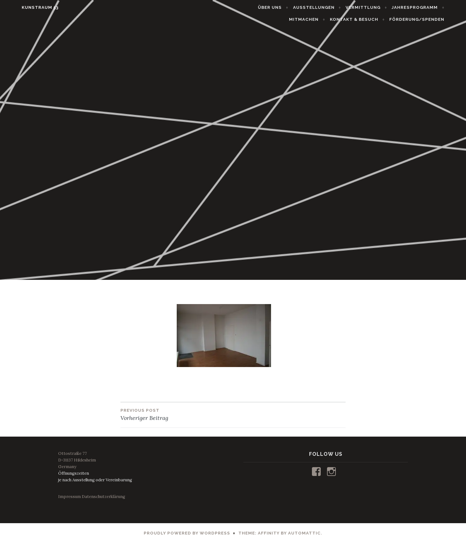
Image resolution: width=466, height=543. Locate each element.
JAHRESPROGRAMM (428, 7)
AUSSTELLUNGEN (327, 7)
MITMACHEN (317, 19)
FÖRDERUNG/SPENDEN (430, 19)
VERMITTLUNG (376, 7)
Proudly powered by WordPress (187, 533)
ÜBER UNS (283, 7)
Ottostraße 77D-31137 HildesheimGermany (77, 460)
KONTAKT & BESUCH (367, 19)
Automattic (304, 533)
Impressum (69, 496)
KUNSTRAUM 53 (26, 7)
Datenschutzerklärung (103, 496)
